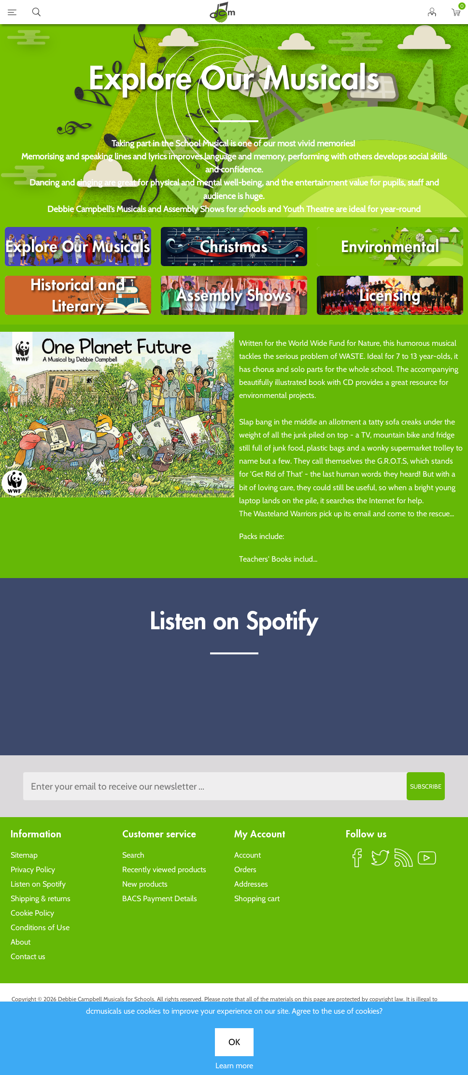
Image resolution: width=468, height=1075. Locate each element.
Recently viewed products (164, 869)
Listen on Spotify (38, 884)
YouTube (427, 862)
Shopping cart (257, 898)
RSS (404, 862)
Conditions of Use (40, 927)
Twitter (380, 862)
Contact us (28, 956)
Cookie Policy (32, 913)
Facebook (357, 862)
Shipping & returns (41, 898)
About (20, 942)
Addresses (251, 884)
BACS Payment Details (159, 898)
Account (247, 855)
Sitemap (24, 855)
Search (133, 855)
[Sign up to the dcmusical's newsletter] (233, 786)
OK (234, 1042)
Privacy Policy (33, 869)
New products (145, 884)
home (222, 12)
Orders (245, 869)
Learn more (234, 1065)
